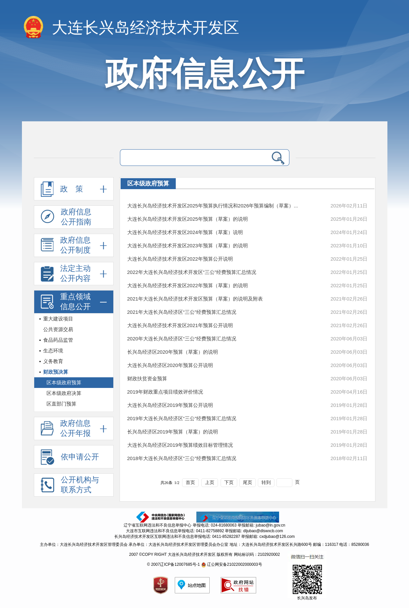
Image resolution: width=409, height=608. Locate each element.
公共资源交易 (58, 329)
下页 (229, 482)
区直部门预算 (61, 404)
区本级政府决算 (64, 393)
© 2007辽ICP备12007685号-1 (173, 564)
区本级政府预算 (64, 382)
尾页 (247, 482)
